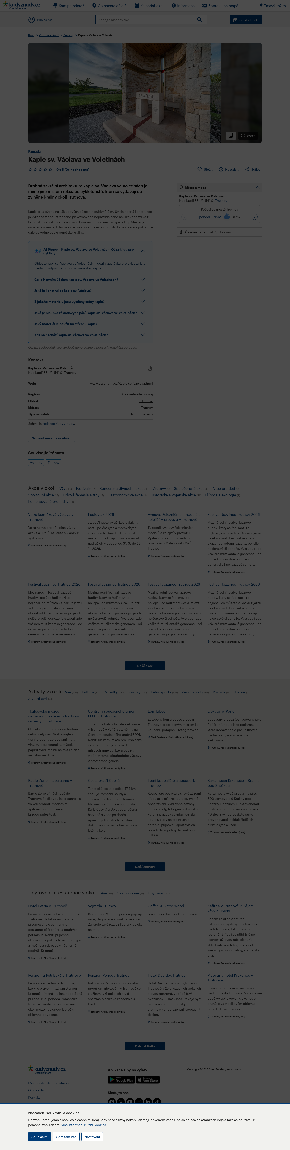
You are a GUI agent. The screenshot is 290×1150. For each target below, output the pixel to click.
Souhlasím (39, 1137)
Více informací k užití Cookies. (84, 1125)
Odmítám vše (66, 1137)
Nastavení (92, 1137)
